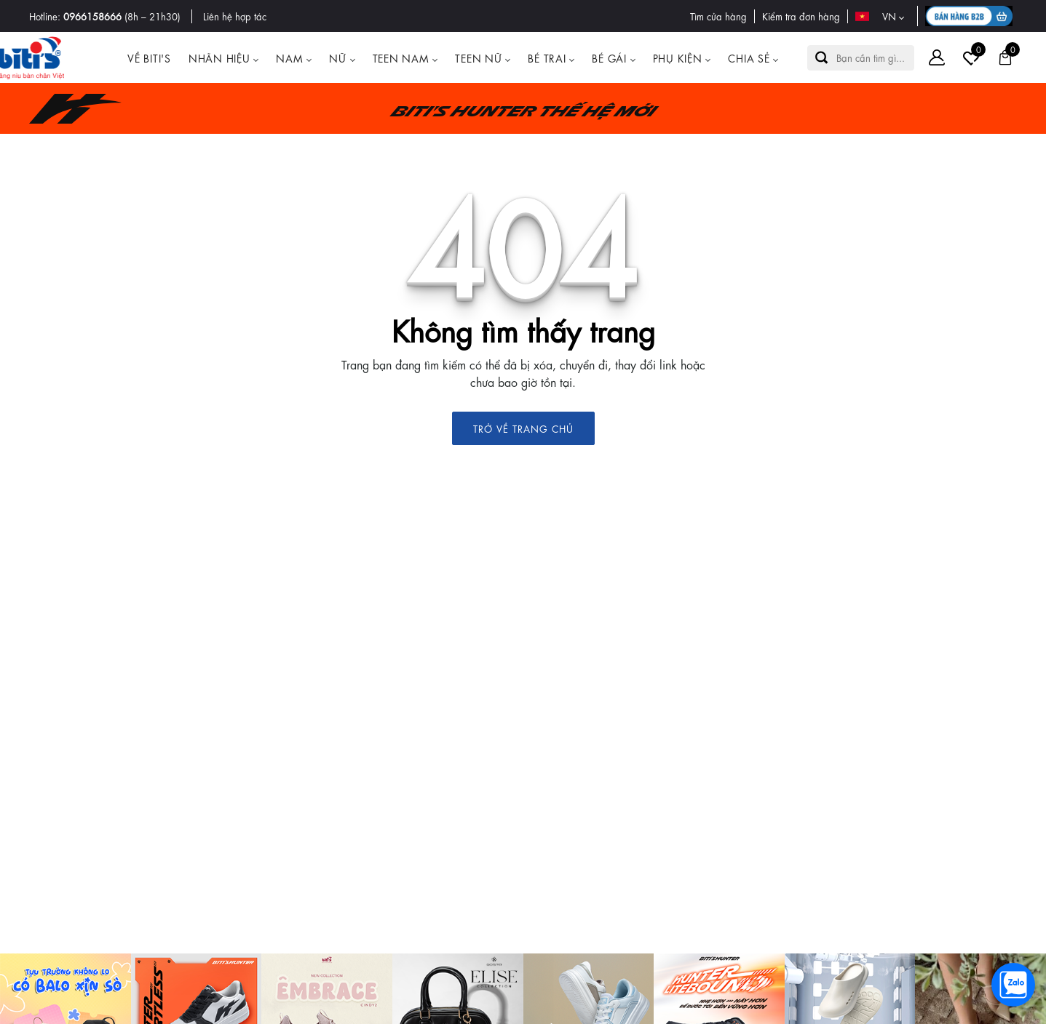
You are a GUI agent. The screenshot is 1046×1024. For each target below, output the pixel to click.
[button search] (821, 58)
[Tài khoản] (936, 57)
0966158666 (92, 15)
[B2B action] (971, 16)
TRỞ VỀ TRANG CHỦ (523, 428)
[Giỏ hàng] (1005, 57)
